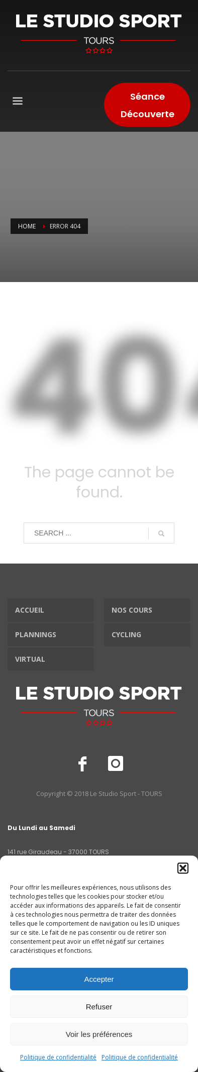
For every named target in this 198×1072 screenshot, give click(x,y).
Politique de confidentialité (58, 1057)
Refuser (99, 1006)
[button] (183, 868)
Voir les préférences (99, 1034)
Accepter (99, 979)
